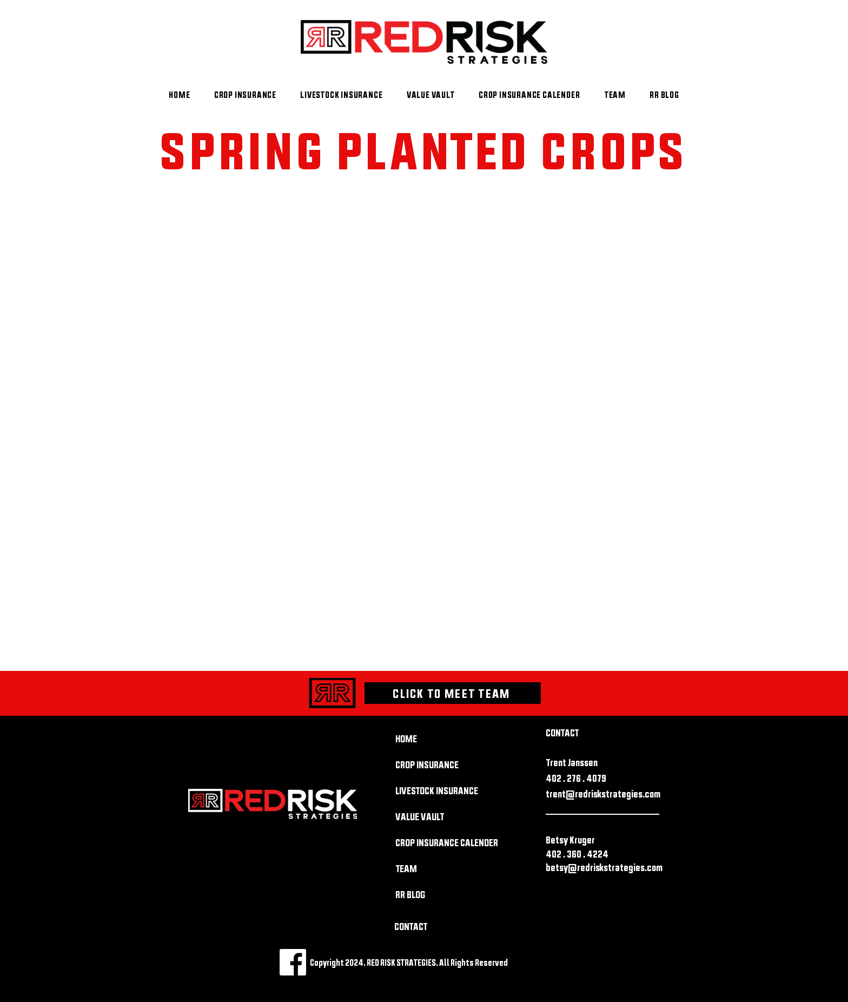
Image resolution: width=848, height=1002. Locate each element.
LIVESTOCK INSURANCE (433, 790)
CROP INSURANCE (427, 764)
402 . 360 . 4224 (577, 854)
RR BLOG (410, 894)
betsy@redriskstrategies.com (604, 867)
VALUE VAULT (419, 816)
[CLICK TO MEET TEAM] (453, 693)
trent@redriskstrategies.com (603, 794)
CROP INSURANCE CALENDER (433, 842)
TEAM (406, 868)
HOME (406, 738)
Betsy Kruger (570, 840)
